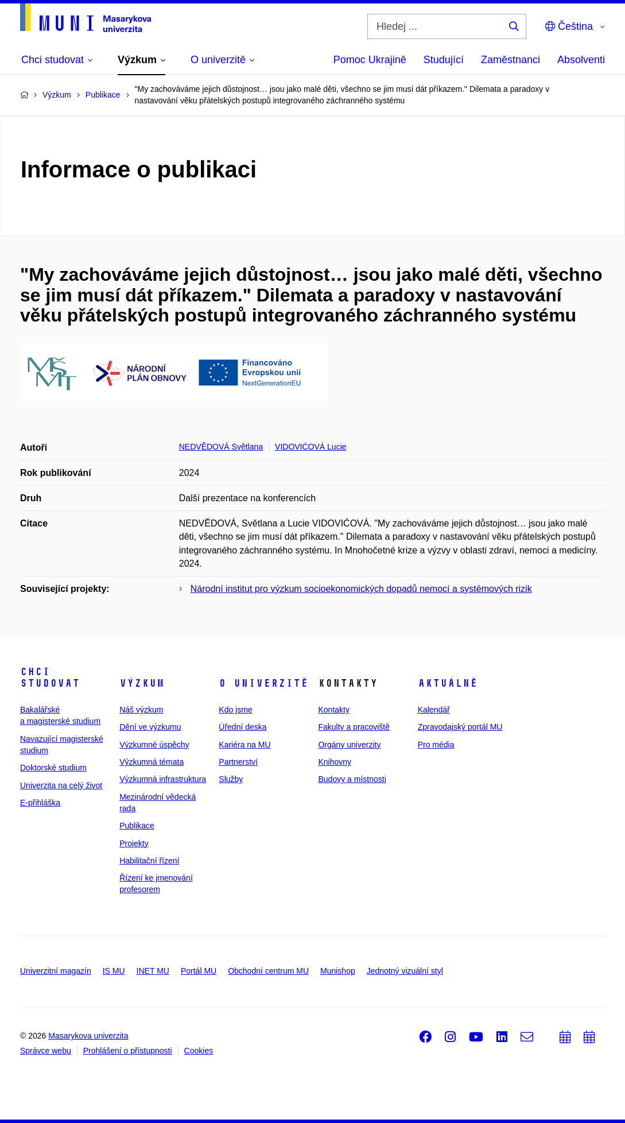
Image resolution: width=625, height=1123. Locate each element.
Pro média (436, 744)
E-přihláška (40, 802)
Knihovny (334, 761)
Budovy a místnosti (352, 779)
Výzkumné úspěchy (154, 744)
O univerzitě (263, 683)
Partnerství (238, 761)
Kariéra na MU (244, 744)
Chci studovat (50, 677)
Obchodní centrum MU (268, 970)
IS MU (114, 970)
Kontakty (333, 709)
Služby (231, 779)
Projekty (134, 843)
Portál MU (198, 970)
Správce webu (45, 1050)
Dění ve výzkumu (150, 726)
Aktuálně (448, 683)
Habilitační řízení (149, 860)
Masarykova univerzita (88, 1035)
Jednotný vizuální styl (405, 970)
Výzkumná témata (151, 761)
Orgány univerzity (349, 744)
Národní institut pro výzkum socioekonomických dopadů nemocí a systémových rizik (361, 589)
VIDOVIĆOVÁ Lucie (311, 446)
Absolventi (581, 59)
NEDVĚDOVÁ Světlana (221, 446)
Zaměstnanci (510, 59)
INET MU (153, 970)
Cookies (198, 1050)
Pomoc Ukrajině (369, 59)
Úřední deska (242, 726)
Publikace (136, 825)
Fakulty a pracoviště (354, 726)
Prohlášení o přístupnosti (127, 1050)
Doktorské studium (53, 767)
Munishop (337, 970)
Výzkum (141, 683)
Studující (444, 59)
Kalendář (434, 709)
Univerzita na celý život (61, 785)
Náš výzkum (141, 709)
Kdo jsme (235, 709)
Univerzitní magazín (55, 970)
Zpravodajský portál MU (460, 726)
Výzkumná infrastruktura (162, 779)
